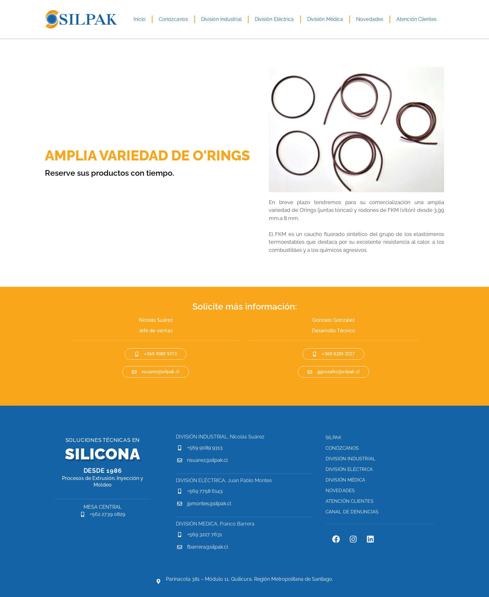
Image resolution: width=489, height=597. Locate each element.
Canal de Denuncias (352, 512)
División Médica (325, 19)
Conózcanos (173, 19)
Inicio (139, 19)
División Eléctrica (274, 19)
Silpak (333, 437)
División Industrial (221, 19)
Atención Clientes (416, 19)
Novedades (369, 19)
